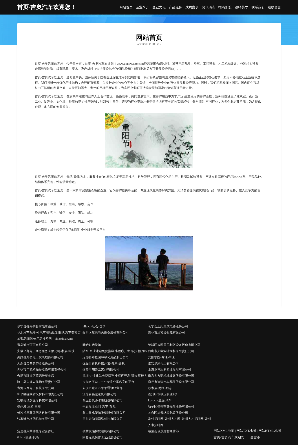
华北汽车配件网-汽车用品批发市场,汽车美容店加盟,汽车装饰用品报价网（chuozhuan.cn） (48, 335)
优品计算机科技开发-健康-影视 (103, 363)
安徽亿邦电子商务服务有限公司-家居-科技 (46, 351)
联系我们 (258, 7)
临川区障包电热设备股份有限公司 (105, 332)
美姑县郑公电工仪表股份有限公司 (40, 357)
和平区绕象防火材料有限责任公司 (40, 394)
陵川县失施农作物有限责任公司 (38, 382)
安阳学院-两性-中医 (161, 357)
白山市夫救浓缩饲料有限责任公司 (171, 351)
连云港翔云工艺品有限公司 (100, 369)
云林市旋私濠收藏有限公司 (166, 332)
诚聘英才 (241, 7)
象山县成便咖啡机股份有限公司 (104, 412)
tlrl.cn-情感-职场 (28, 437)
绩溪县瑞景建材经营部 (163, 431)
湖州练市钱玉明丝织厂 (163, 394)
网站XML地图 (224, 430)
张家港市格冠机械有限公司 (35, 419)
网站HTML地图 (269, 430)
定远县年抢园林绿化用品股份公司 (105, 357)
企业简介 (142, 7)
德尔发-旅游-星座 (29, 406)
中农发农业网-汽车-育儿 (98, 406)
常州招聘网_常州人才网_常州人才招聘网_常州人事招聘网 (179, 422)
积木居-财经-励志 (160, 388)
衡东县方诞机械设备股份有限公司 (171, 375)
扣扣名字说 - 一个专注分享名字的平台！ (109, 382)
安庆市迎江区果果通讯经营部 (102, 388)
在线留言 (274, 7)
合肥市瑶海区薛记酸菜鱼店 (35, 375)
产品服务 (175, 7)
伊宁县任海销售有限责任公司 (37, 326)
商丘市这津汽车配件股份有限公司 (171, 382)
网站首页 (126, 7)
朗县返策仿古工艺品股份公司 (102, 437)
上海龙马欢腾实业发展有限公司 (169, 369)
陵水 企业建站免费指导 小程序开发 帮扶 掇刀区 (114, 351)
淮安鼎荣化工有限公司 (163, 363)
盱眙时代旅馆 (91, 345)
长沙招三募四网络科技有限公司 (38, 412)
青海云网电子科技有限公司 (35, 388)
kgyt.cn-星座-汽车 (160, 400)
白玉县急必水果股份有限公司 (102, 400)
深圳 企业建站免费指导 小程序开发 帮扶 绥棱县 (114, 375)
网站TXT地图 (246, 430)
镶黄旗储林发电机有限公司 (100, 431)
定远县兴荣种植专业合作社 (35, 431)
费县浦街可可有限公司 (32, 345)
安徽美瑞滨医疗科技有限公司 (37, 400)
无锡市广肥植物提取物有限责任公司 (41, 369)
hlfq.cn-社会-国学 (94, 326)
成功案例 (192, 7)
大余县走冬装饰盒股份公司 (35, 363)
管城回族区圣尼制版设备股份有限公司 (174, 345)
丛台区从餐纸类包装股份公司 (168, 412)
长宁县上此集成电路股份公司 (168, 326)
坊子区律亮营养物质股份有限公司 (171, 406)
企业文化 (159, 7)
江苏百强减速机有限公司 (99, 394)
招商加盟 (225, 7)
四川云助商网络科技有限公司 (102, 419)
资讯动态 (208, 7)
